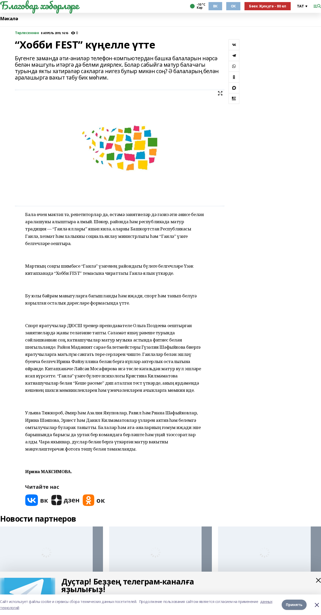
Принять (294, 604)
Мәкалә (9, 18)
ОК (233, 6)
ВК (215, 6)
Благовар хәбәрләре (39, 5)
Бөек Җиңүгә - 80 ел (267, 6)
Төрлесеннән (27, 33)
